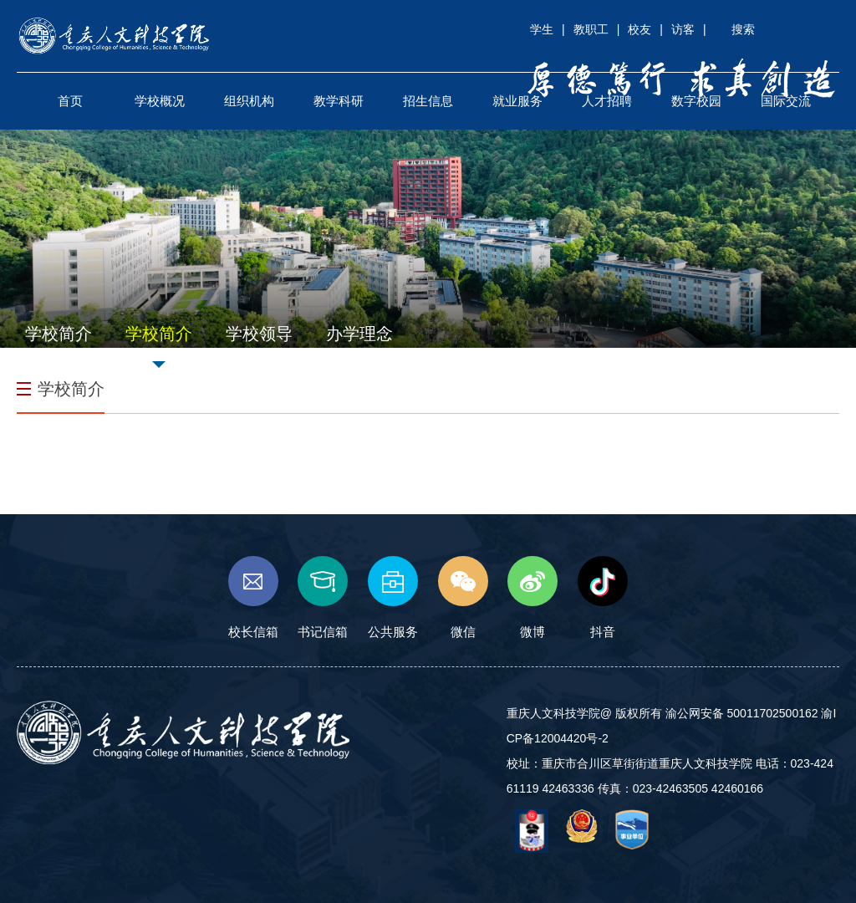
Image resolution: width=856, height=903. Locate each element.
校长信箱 (253, 597)
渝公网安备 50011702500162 (741, 713)
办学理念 (359, 333)
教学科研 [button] (338, 101)
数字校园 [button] (696, 101)
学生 (541, 29)
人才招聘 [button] (607, 101)
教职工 (591, 29)
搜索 (743, 29)
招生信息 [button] (428, 101)
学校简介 (58, 333)
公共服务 (393, 597)
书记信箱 (323, 597)
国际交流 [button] (786, 101)
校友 (639, 29)
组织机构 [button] (249, 101)
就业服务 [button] (517, 101)
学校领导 (259, 333)
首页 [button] (70, 101)
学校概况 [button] (160, 101)
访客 (683, 29)
